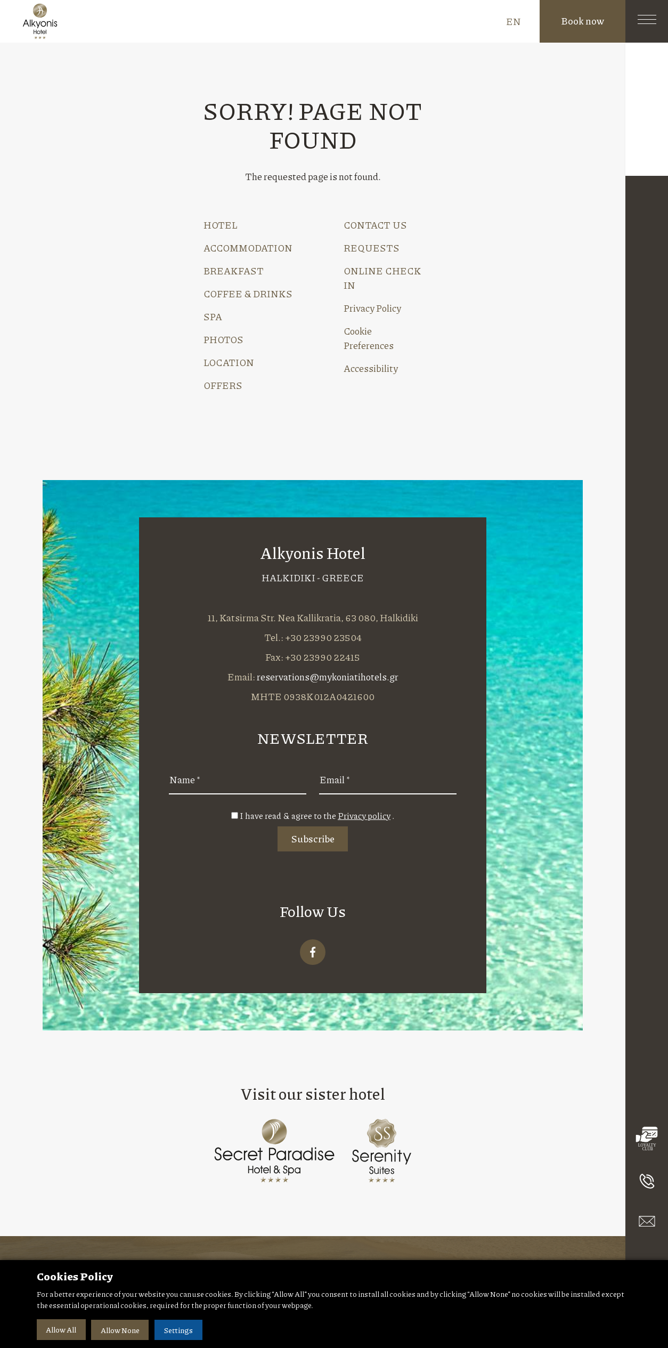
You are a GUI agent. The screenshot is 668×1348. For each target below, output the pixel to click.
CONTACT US (375, 225)
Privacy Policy (372, 308)
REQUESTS (372, 248)
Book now (582, 21)
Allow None (121, 1330)
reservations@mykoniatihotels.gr (327, 677)
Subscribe (313, 839)
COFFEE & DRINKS (247, 294)
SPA (212, 316)
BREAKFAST (233, 271)
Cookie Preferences (369, 338)
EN (513, 21)
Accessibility (371, 368)
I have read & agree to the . (317, 815)
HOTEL (220, 225)
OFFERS (222, 385)
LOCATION (228, 362)
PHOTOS (223, 339)
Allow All (61, 1330)
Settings (181, 1330)
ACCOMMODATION (247, 248)
